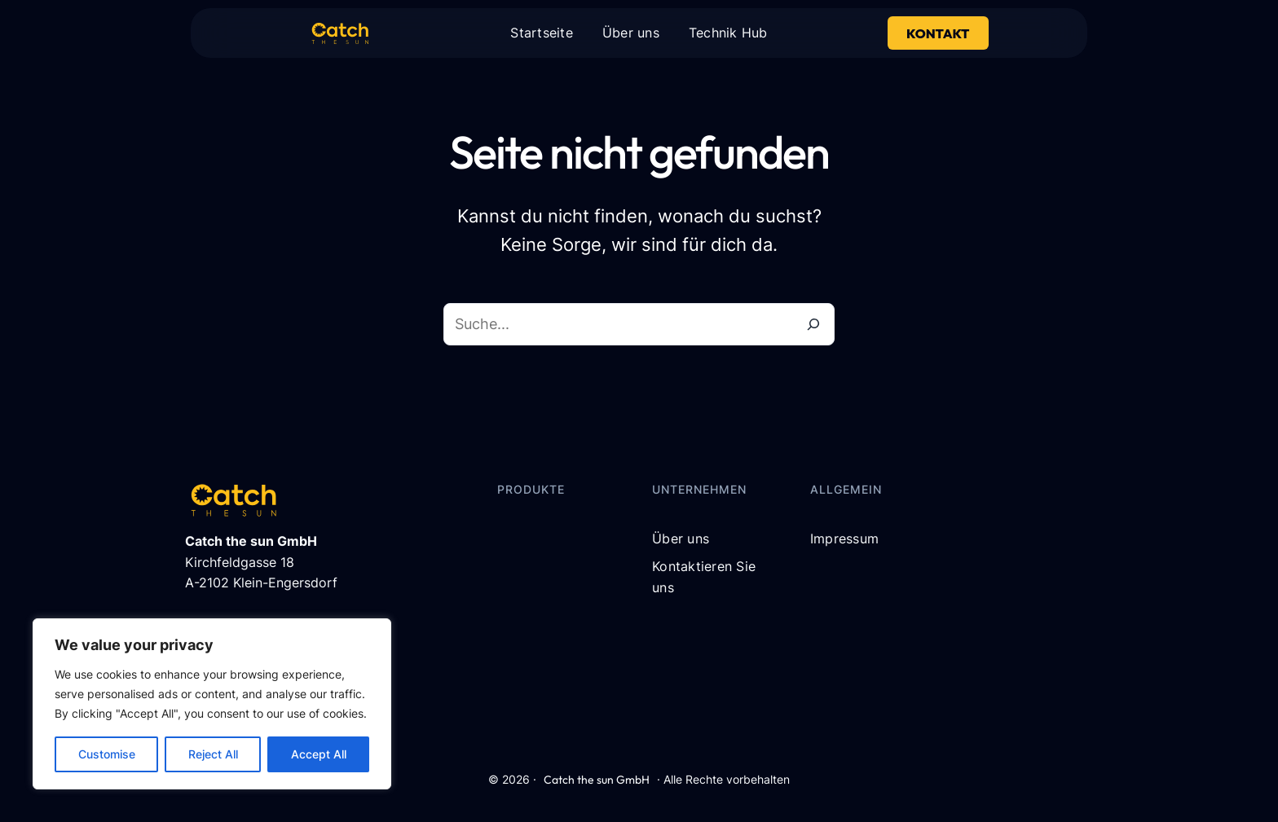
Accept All (318, 754)
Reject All (213, 754)
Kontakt (937, 33)
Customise (106, 754)
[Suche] (813, 324)
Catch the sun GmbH (597, 779)
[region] (212, 703)
